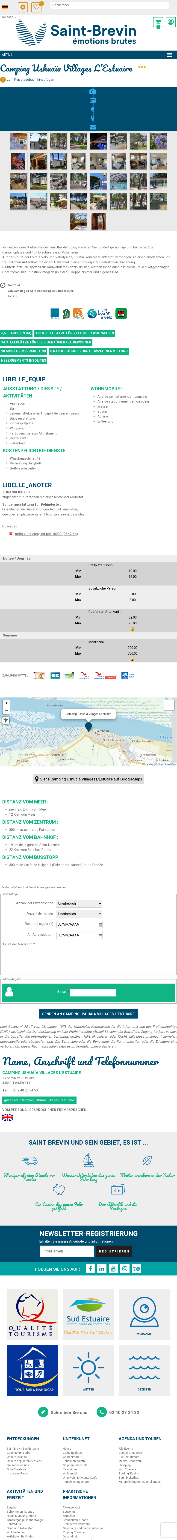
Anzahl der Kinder (40, 879)
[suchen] (112, 5)
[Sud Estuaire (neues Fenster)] (88, 1279)
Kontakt (107, 89)
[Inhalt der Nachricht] (88, 924)
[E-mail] (93, 958)
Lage (97, 89)
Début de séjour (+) (39, 889)
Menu (7, 55)
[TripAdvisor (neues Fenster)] (136, 1233)
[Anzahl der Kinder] (79, 879)
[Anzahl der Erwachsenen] (79, 869)
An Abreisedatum (40, 900)
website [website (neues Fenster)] (41, 1065)
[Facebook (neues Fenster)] (90, 1233)
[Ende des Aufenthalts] (79, 901)
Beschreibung (79, 89)
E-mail (63, 957)
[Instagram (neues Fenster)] (125, 1233)
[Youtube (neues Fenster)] (113, 1233)
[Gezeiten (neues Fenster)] (144, 1335)
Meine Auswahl (46, 4)
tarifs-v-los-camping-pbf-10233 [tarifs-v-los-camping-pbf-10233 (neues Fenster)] (46, 499)
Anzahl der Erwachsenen (34, 868)
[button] (158, 22)
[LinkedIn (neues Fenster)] (101, 1233)
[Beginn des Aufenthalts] (79, 890)
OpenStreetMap (167, 729)
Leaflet (147, 729)
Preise (88, 89)
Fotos (69, 89)
